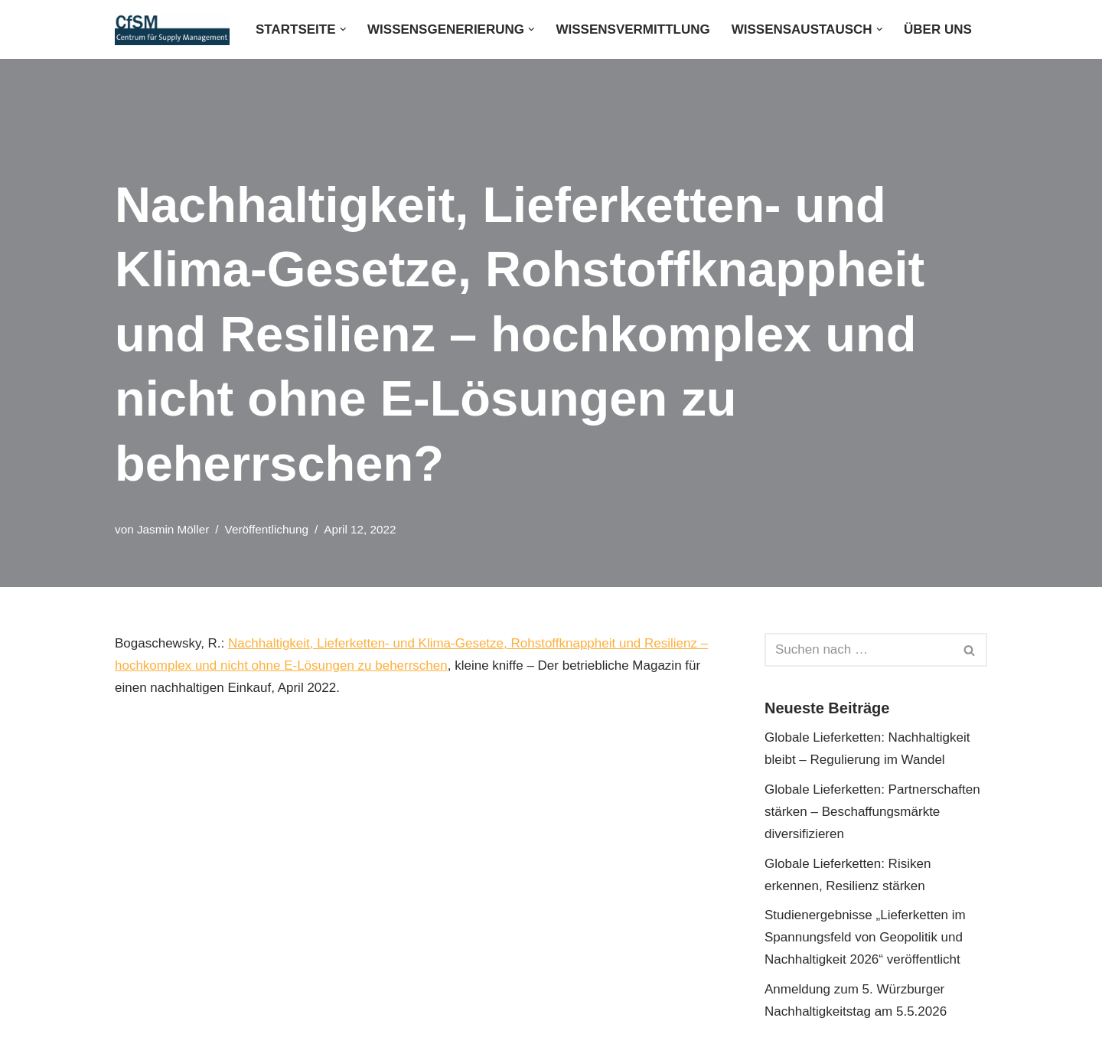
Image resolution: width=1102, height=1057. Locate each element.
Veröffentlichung (266, 529)
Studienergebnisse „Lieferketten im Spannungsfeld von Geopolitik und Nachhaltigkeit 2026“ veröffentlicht (865, 937)
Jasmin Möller (173, 529)
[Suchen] (859, 650)
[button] (343, 29)
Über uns (938, 29)
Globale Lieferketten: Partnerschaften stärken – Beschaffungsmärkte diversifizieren (872, 811)
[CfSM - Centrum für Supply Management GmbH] (172, 29)
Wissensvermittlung (633, 29)
